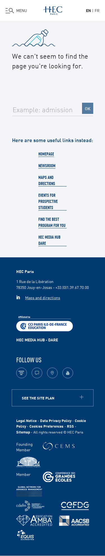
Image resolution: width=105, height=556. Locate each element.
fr (97, 10)
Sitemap (23, 432)
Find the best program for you (52, 222)
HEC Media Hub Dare (49, 240)
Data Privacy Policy (55, 420)
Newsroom (46, 165)
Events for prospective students (48, 201)
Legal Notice (26, 420)
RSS (70, 426)
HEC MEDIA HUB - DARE (37, 339)
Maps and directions (46, 180)
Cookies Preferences (46, 426)
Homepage (46, 154)
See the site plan (38, 398)
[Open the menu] (16, 10)
